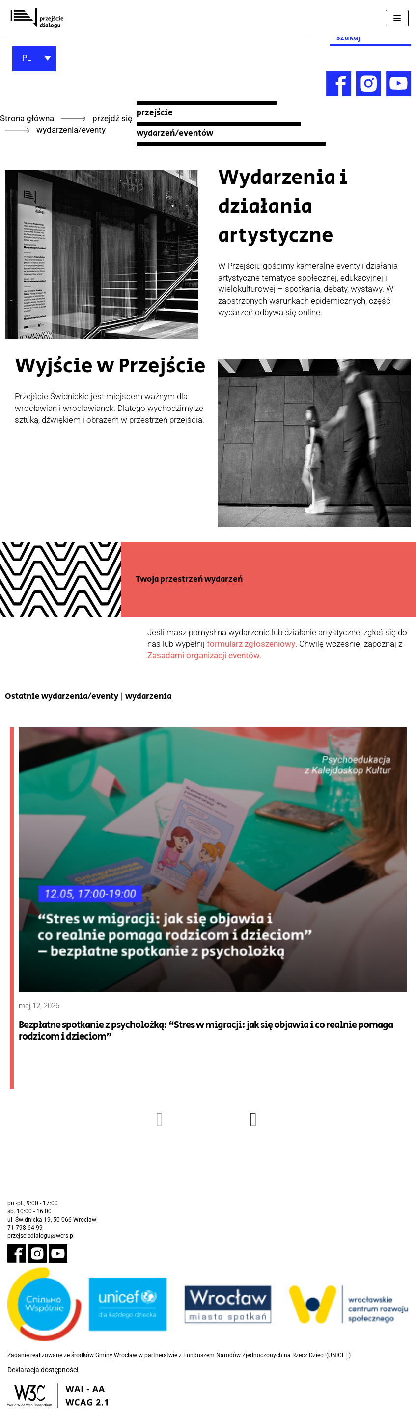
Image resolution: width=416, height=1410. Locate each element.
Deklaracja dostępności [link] (42, 1370)
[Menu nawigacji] (397, 18)
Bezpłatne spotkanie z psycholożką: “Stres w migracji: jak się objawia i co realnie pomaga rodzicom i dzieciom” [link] (206, 1031)
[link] (36, 18)
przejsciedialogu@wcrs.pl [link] (41, 1235)
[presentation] (160, 1119)
